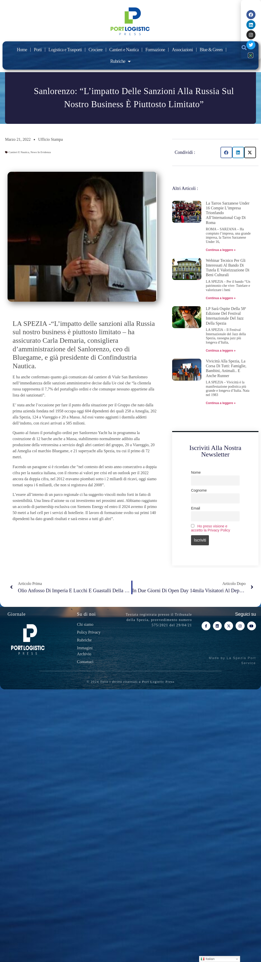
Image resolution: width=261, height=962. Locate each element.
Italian (207, 959)
